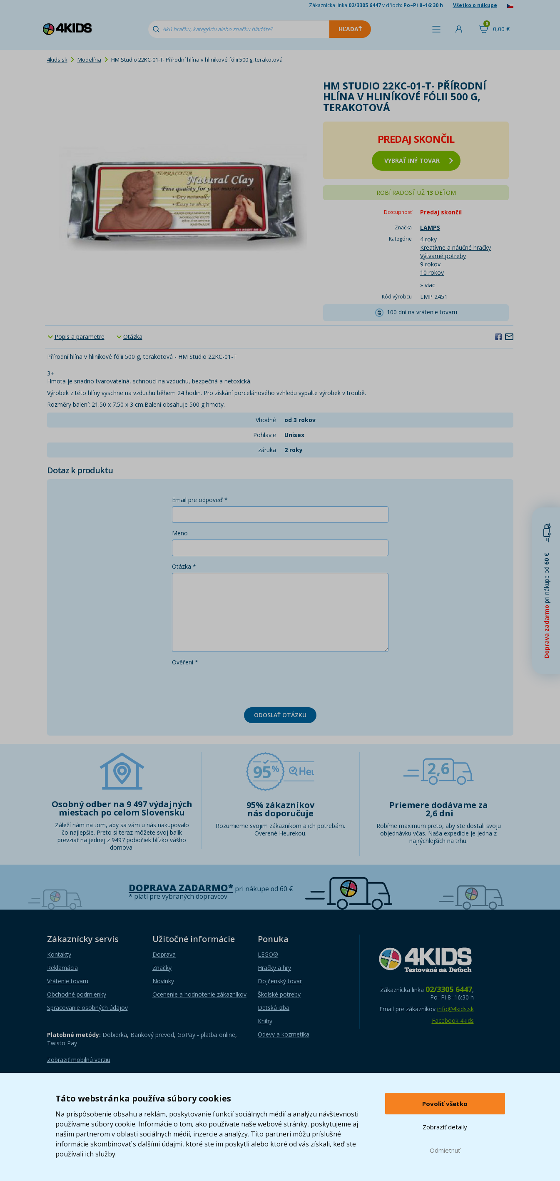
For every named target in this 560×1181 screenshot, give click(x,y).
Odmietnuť (445, 1150)
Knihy (265, 1021)
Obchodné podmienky (76, 994)
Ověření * (185, 662)
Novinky (163, 981)
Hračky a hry (274, 968)
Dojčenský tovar (280, 981)
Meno (180, 533)
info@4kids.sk (455, 1009)
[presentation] (235, 685)
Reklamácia (62, 968)
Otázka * (184, 566)
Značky (162, 968)
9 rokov (430, 264)
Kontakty (59, 954)
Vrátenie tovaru (67, 981)
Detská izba (273, 1008)
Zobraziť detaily (445, 1127)
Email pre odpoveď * (200, 500)
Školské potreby (279, 994)
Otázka (132, 337)
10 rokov (432, 272)
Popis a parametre (80, 337)
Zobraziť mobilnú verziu (78, 1060)
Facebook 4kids (453, 1020)
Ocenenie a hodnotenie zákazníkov (199, 994)
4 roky (428, 239)
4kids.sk (57, 59)
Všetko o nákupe (475, 5)
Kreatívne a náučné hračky (455, 247)
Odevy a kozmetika (283, 1034)
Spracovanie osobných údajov (87, 1008)
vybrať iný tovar (418, 160)
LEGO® (268, 954)
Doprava (164, 954)
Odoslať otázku (280, 715)
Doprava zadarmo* (181, 887)
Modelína (89, 59)
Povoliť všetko (445, 1103)
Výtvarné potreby (443, 256)
